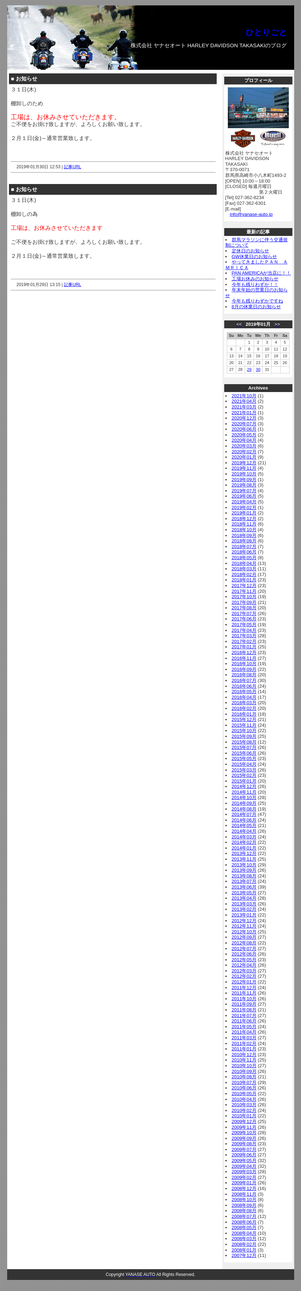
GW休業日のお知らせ (254, 256)
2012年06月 (244, 954)
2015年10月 (244, 730)
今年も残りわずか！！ (255, 284)
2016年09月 (244, 669)
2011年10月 (244, 998)
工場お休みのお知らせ (255, 278)
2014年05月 (244, 825)
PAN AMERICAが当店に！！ (261, 273)
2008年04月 (244, 1233)
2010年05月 (244, 1093)
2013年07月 (244, 881)
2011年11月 (244, 993)
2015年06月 (244, 753)
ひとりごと (266, 32)
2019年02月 (244, 507)
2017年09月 (244, 602)
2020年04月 (244, 440)
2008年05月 (244, 1227)
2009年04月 (244, 1166)
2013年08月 (244, 876)
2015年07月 (244, 747)
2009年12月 (244, 1121)
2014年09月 (244, 803)
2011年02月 (244, 1043)
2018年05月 (244, 557)
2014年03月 (244, 837)
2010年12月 (244, 1054)
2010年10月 (244, 1065)
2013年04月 (244, 898)
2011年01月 (244, 1048)
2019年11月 (244, 468)
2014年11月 (244, 792)
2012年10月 (244, 931)
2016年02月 (244, 708)
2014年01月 (244, 848)
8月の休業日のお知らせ (256, 306)
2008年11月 (244, 1194)
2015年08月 (244, 742)
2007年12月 (244, 1255)
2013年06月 (244, 887)
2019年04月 (244, 501)
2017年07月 (244, 613)
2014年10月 (244, 797)
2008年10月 (244, 1199)
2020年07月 (244, 423)
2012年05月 (244, 959)
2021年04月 (244, 401)
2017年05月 (244, 624)
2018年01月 (244, 579)
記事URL (72, 166)
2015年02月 (244, 775)
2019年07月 (244, 490)
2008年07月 (244, 1216)
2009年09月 (244, 1138)
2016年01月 (244, 714)
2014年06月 (244, 820)
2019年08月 (244, 485)
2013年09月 (244, 870)
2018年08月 (244, 540)
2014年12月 (244, 786)
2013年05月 (244, 892)
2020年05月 (244, 434)
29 (249, 369)
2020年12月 (244, 418)
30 (258, 369)
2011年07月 (244, 1015)
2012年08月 (244, 943)
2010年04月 (244, 1099)
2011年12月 (244, 987)
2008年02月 (244, 1244)
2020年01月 (244, 457)
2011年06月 (244, 1021)
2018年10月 (244, 529)
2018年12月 (244, 518)
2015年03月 (244, 770)
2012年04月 (244, 965)
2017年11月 (244, 591)
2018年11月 (244, 524)
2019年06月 (244, 496)
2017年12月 (244, 585)
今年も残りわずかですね (257, 301)
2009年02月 (244, 1177)
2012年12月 (244, 920)
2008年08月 (244, 1210)
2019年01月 (244, 513)
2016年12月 (244, 652)
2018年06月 (244, 552)
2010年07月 (244, 1082)
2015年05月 (244, 758)
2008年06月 (244, 1222)
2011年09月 (244, 1004)
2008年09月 (244, 1205)
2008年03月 (244, 1238)
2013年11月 (244, 859)
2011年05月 (244, 1026)
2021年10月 (244, 395)
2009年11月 (244, 1127)
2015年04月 (244, 764)
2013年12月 (244, 853)
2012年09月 (244, 937)
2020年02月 (244, 451)
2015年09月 (244, 736)
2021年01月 (244, 412)
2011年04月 (244, 1032)
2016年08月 (244, 674)
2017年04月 (244, 630)
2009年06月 (244, 1154)
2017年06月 (244, 619)
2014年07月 (244, 814)
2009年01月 (244, 1182)
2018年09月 (244, 535)
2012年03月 (244, 970)
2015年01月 (244, 781)
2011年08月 (244, 1009)
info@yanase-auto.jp (251, 214)
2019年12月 (244, 462)
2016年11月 (244, 658)
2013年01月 (244, 915)
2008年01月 (244, 1250)
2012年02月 (244, 976)
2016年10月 (244, 663)
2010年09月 (244, 1071)
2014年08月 (244, 809)
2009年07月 (244, 1149)
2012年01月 (244, 982)
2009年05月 (244, 1160)
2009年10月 (244, 1132)
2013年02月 (244, 909)
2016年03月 (244, 702)
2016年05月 (244, 691)
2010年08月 (244, 1076)
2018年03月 (244, 568)
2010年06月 (244, 1088)
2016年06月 (244, 686)
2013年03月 (244, 903)
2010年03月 (244, 1104)
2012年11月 (244, 926)
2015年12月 (244, 719)
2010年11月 (244, 1060)
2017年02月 (244, 641)
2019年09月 (244, 479)
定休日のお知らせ (250, 250)
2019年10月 (244, 474)
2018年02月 (244, 574)
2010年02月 (244, 1110)
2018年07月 (244, 546)
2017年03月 (244, 635)
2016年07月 (244, 680)
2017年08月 (244, 607)
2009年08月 (244, 1143)
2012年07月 (244, 948)
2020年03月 (244, 446)
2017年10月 (244, 596)
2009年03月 (244, 1171)
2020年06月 (244, 429)
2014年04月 (244, 831)
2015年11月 (244, 725)
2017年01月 (244, 646)
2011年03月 (244, 1037)
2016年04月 (244, 697)
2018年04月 (244, 563)
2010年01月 (244, 1115)
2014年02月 (244, 842)
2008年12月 (244, 1188)
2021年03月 (244, 407)
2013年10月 (244, 864)
